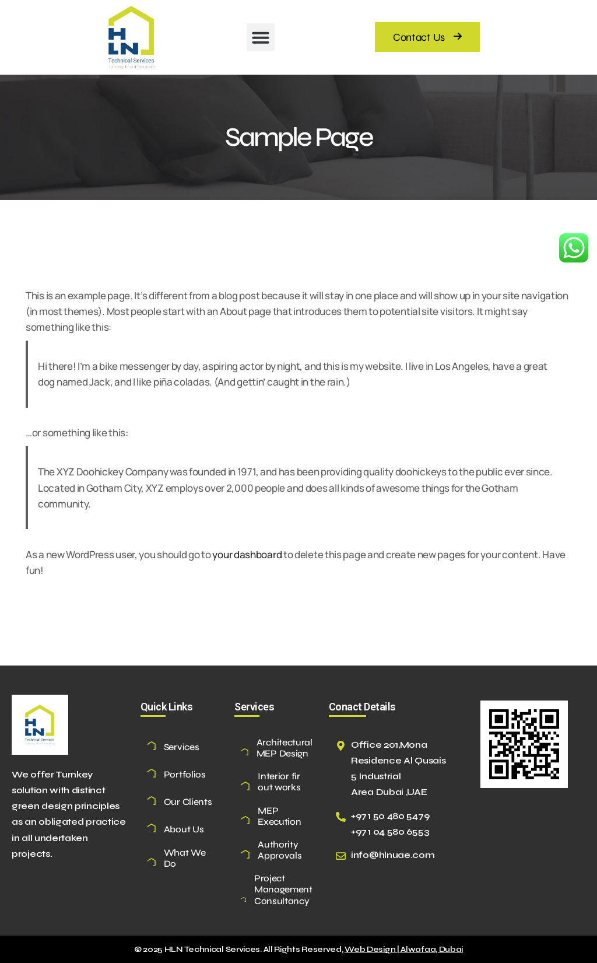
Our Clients (188, 801)
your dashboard (247, 554)
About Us (184, 829)
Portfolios (185, 774)
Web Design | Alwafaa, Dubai (404, 949)
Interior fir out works (279, 782)
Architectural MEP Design (284, 748)
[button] (261, 37)
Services (181, 746)
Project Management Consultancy (283, 889)
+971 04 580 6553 (390, 831)
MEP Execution (279, 816)
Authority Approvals (279, 850)
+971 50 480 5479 (390, 815)
